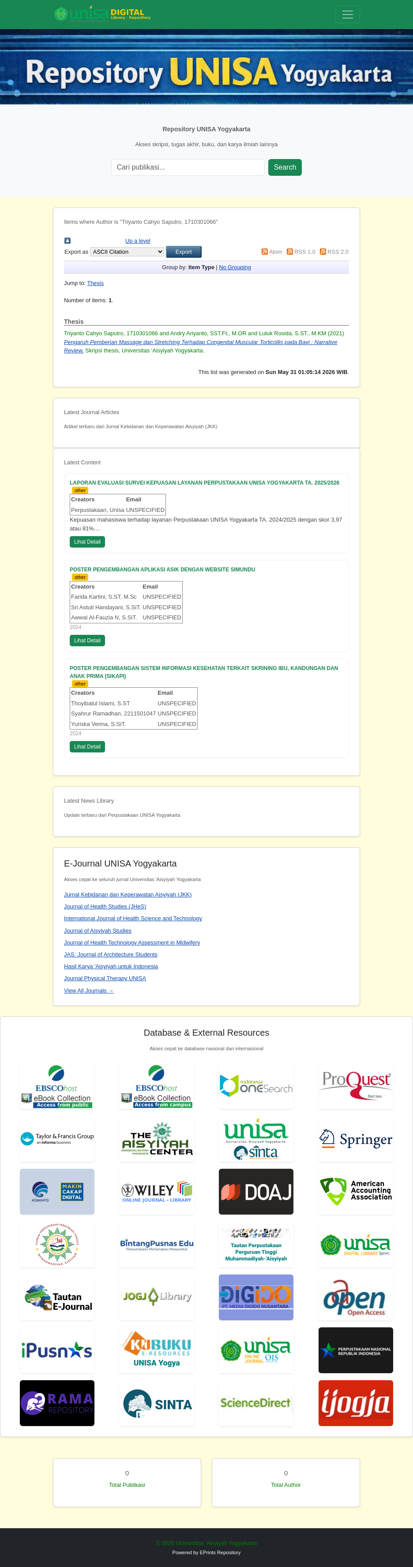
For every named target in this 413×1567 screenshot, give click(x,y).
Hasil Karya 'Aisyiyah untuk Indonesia (111, 966)
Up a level (137, 240)
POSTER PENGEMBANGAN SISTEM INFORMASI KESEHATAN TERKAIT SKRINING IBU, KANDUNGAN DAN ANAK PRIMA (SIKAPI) (204, 672)
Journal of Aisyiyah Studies (97, 930)
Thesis (95, 283)
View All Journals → (89, 990)
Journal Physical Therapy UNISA (105, 978)
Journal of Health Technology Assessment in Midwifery (132, 942)
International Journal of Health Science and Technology (133, 918)
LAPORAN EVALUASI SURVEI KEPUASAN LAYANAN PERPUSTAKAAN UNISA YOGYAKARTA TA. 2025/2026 (204, 483)
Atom (275, 251)
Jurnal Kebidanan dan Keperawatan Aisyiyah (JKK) (128, 894)
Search (285, 167)
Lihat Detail (87, 542)
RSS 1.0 (304, 251)
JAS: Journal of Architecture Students (111, 954)
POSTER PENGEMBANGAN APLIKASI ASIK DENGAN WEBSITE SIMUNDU (162, 570)
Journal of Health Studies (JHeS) (105, 906)
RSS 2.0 (338, 251)
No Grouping (235, 267)
